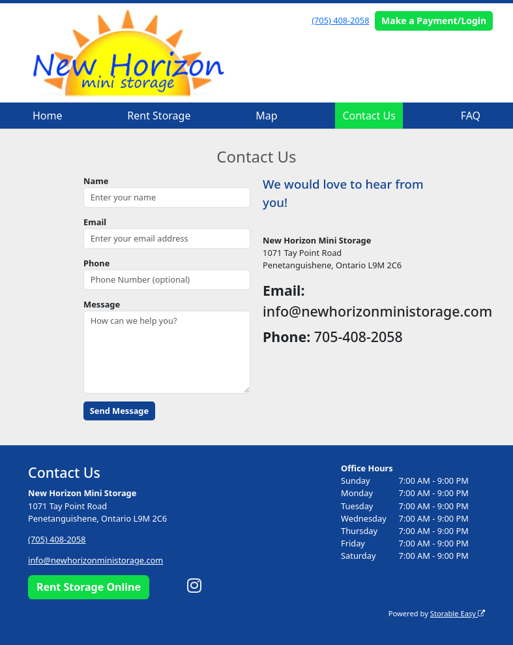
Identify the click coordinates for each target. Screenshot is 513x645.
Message (101, 304)
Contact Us (368, 115)
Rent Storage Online (89, 587)
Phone (96, 263)
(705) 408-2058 (340, 20)
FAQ (470, 115)
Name (95, 181)
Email (94, 222)
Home (48, 115)
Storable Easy (457, 613)
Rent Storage (158, 115)
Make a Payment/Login (433, 20)
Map (266, 115)
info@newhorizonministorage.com (95, 560)
